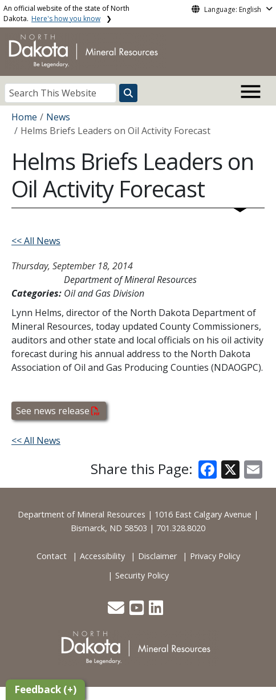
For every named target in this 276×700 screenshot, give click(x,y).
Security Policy (142, 575)
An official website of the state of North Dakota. (66, 13)
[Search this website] (128, 93)
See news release (58, 410)
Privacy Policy (215, 556)
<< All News (35, 240)
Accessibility (102, 556)
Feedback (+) (45, 689)
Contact (51, 556)
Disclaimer (157, 556)
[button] (117, 610)
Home (24, 117)
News (58, 117)
